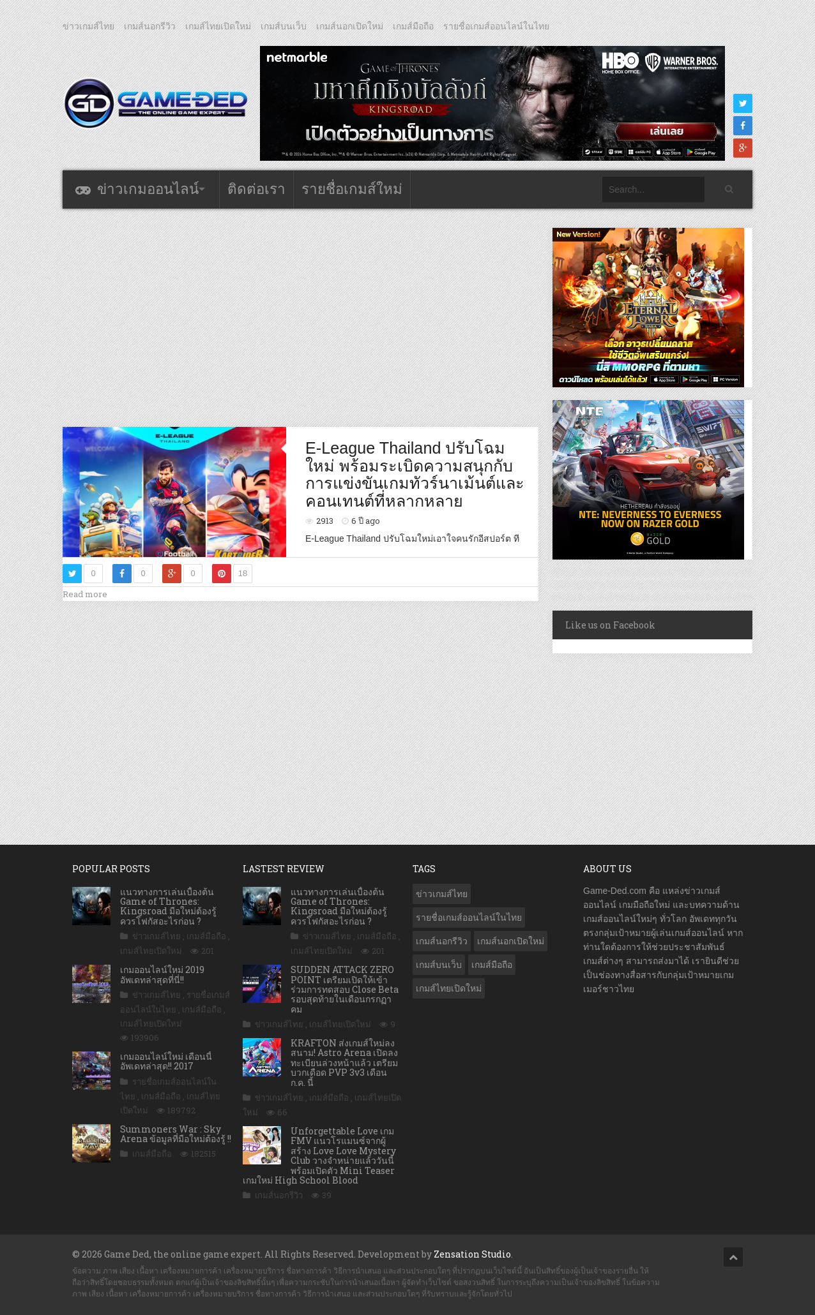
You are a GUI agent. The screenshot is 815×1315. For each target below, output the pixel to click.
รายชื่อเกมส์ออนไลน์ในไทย (496, 26)
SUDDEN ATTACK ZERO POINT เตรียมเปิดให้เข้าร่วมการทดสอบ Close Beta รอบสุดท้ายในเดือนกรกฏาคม (345, 989)
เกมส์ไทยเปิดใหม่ (218, 26)
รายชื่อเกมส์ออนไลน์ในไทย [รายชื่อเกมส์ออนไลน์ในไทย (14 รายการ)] (469, 917)
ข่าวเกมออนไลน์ (148, 189)
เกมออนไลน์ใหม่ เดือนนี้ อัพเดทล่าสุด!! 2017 (166, 1061)
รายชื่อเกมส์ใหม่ (351, 189)
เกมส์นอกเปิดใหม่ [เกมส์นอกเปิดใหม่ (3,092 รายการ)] (510, 941)
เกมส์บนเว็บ (284, 26)
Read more (85, 594)
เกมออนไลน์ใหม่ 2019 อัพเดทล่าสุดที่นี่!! (162, 974)
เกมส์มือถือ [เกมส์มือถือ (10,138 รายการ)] (491, 965)
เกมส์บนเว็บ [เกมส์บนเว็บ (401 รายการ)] (439, 965)
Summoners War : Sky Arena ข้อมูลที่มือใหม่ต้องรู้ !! (175, 1134)
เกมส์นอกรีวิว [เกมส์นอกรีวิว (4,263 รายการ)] (442, 941)
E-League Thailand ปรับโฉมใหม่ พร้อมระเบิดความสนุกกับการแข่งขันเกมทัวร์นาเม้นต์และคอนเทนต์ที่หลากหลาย (414, 474)
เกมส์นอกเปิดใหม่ (349, 26)
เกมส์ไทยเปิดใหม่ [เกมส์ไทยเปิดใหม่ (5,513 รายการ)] (449, 988)
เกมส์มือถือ (413, 26)
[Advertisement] (300, 317)
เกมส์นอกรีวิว (150, 26)
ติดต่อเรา (256, 189)
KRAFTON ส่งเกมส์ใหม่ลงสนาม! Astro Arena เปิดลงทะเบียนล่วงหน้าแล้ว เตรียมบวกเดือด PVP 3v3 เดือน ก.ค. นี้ (344, 1062)
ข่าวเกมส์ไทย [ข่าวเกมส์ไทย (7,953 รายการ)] (442, 894)
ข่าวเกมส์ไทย (88, 26)
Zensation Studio (472, 1254)
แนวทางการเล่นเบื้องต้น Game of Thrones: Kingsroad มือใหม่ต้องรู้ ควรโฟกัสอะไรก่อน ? (168, 906)
